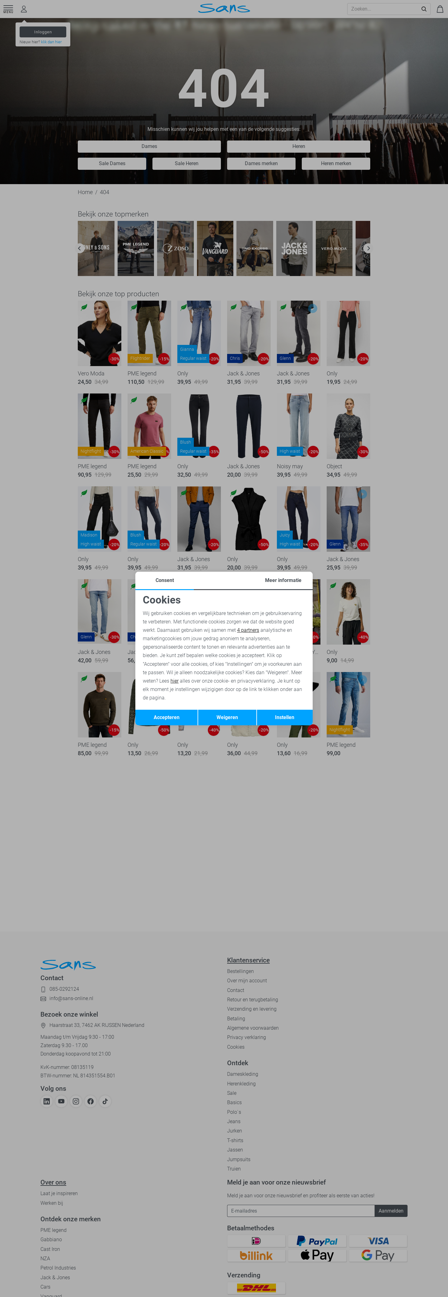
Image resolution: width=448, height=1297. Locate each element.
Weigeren (227, 717)
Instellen (284, 717)
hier (174, 681)
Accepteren (167, 717)
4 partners (248, 630)
